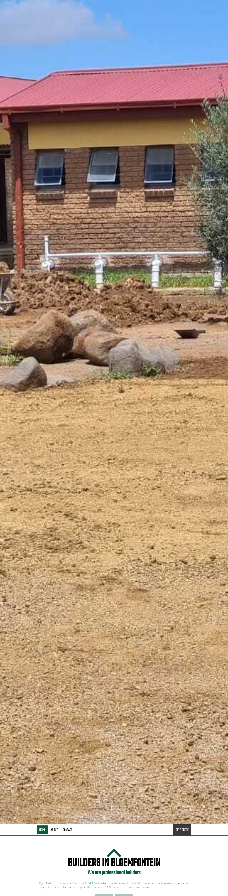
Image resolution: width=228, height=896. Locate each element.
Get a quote (182, 830)
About (54, 830)
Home (42, 830)
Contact (67, 830)
